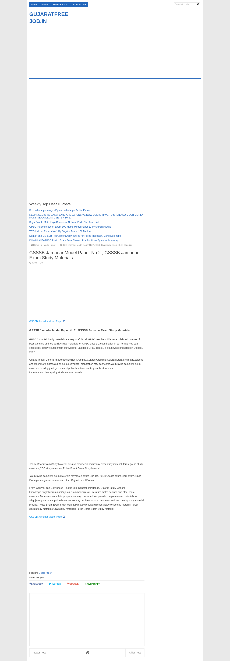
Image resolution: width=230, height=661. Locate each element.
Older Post (135, 652)
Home (34, 4)
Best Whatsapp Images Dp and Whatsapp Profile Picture (60, 210)
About (44, 4)
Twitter (55, 584)
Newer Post (39, 652)
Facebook (36, 584)
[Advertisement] (58, 49)
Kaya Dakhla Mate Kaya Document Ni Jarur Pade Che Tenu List (64, 222)
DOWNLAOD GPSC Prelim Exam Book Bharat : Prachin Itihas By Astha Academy (73, 240)
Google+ (73, 584)
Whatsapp (93, 584)
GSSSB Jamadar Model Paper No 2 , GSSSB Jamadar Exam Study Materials (94, 245)
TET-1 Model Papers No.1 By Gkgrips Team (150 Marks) (60, 231)
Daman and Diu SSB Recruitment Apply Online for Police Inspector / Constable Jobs (75, 235)
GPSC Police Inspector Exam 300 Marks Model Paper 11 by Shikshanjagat (70, 226)
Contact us (79, 4)
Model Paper (45, 573)
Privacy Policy (61, 4)
